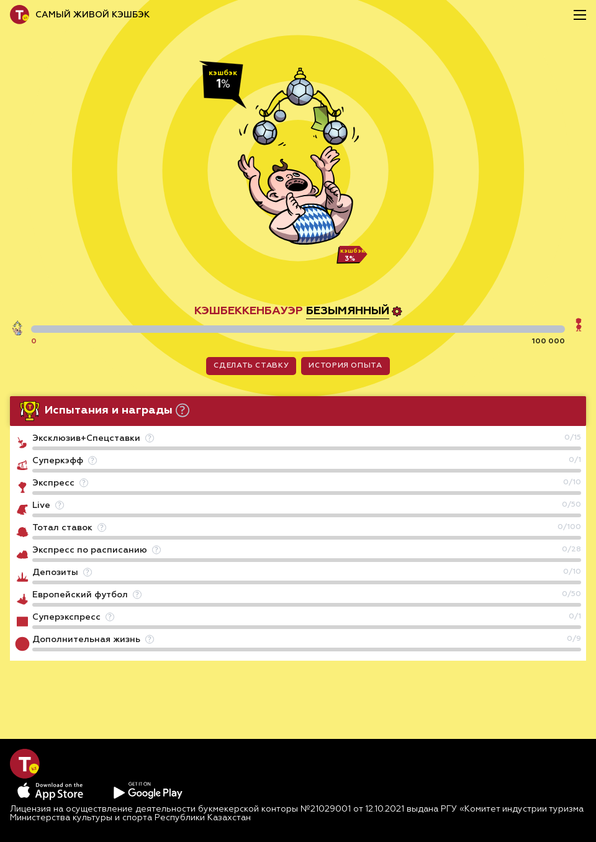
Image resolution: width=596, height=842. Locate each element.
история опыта (345, 365)
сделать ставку (251, 365)
